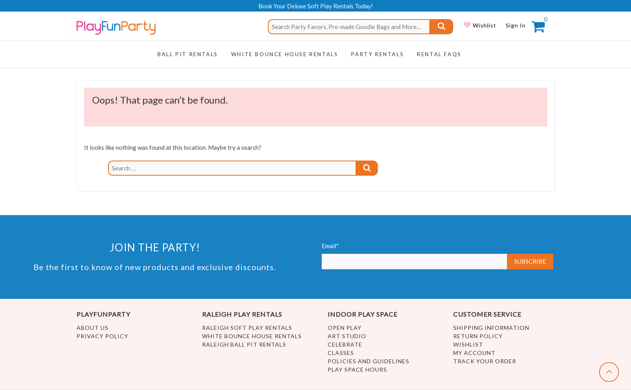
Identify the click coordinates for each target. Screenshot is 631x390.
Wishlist (483, 25)
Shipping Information (491, 327)
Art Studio (347, 336)
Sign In (516, 25)
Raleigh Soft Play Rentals (247, 327)
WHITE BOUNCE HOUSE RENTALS (284, 54)
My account (474, 352)
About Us (92, 327)
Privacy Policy (102, 336)
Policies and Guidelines (368, 361)
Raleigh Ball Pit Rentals (244, 344)
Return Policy (478, 336)
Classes (341, 352)
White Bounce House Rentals (252, 336)
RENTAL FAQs (439, 54)
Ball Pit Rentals (187, 54)
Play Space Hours (357, 369)
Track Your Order (484, 361)
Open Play (345, 327)
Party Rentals (377, 54)
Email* (414, 255)
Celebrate (345, 344)
